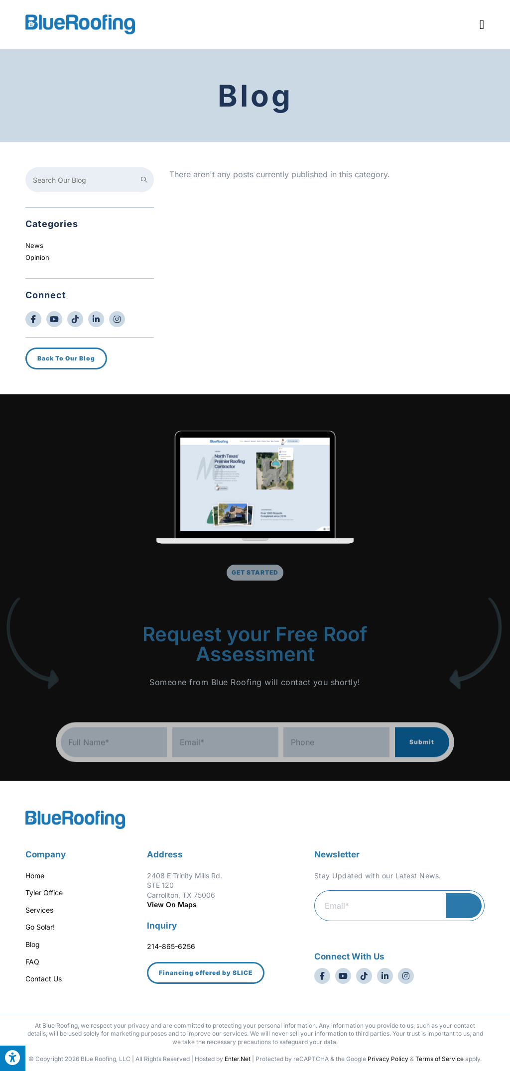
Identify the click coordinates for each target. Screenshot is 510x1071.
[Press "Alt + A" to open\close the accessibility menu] (12, 1058)
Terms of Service (439, 1059)
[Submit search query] (144, 179)
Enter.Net (238, 1059)
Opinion (37, 257)
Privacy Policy (388, 1059)
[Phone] (336, 757)
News (34, 245)
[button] (205, 973)
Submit (421, 756)
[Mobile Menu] (482, 24)
